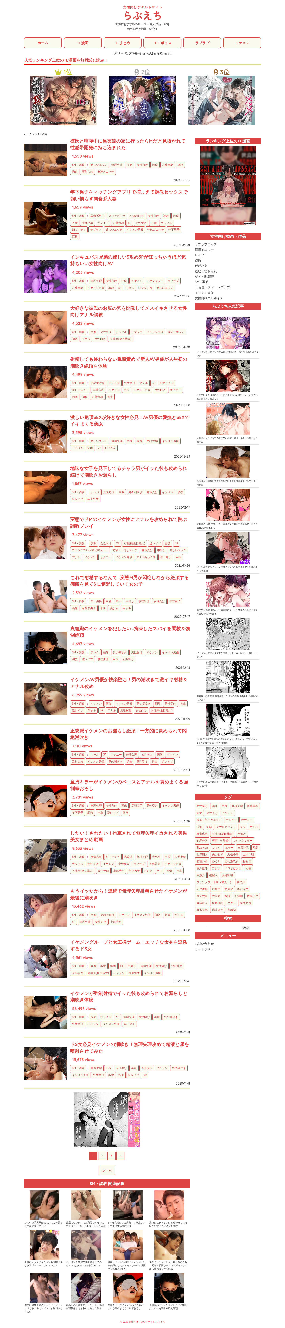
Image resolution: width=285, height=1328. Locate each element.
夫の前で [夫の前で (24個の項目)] (217, 854)
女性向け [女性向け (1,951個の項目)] (202, 806)
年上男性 (93, 499)
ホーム (42, 43)
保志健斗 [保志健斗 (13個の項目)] (202, 868)
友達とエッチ (105, 172)
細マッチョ (79, 230)
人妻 (75, 223)
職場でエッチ (204, 250)
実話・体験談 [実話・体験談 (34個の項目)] (220, 841)
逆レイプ (102, 223)
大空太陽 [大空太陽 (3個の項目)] (202, 896)
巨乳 (108, 601)
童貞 (125, 813)
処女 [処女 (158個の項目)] (199, 813)
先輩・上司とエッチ (124, 550)
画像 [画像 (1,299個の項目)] (215, 806)
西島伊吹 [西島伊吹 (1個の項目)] (252, 896)
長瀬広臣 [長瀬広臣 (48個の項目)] (202, 834)
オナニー (105, 557)
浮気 (129, 165)
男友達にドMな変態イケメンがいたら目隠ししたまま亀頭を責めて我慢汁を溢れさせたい (127, 1265)
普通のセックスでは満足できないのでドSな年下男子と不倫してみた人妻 (85, 1224)
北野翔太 (123, 864)
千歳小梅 (87, 223)
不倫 (154, 223)
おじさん (110, 448)
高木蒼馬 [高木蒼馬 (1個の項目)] (202, 910)
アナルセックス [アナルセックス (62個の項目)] (226, 827)
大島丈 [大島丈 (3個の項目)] (216, 896)
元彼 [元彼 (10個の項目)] (248, 868)
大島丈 (156, 857)
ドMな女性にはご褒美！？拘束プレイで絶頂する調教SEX (126, 1224)
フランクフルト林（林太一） (90, 550)
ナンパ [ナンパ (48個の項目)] (254, 827)
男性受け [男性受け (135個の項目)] (212, 813)
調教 (180, 165)
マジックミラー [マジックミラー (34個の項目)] (242, 841)
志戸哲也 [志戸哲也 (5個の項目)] (202, 889)
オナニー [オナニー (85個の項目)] (246, 820)
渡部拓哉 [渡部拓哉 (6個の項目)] (227, 875)
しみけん (77, 448)
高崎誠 (128, 857)
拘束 (75, 172)
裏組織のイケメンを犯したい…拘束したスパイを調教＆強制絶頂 (169, 1307)
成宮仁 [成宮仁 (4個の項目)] (216, 889)
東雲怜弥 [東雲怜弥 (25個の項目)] (243, 848)
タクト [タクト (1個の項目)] (231, 903)
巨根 (75, 237)
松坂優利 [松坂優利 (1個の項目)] (217, 903)
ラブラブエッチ (206, 244)
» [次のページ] (120, 1156)
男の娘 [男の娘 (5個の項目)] (241, 882)
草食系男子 (97, 216)
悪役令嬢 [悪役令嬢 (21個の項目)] (232, 854)
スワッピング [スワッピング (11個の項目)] (233, 868)
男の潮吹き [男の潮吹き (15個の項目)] (231, 861)
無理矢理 (117, 165)
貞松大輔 (152, 441)
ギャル (144, 383)
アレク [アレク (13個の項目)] (216, 868)
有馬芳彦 (154, 864)
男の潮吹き (97, 383)
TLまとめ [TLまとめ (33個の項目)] (202, 848)
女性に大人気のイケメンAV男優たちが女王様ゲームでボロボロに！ (44, 1264)
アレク (95, 653)
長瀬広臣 (136, 806)
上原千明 (118, 871)
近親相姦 (201, 266)
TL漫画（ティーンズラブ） (214, 288)
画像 (155, 165)
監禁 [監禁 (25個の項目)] (256, 848)
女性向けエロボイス (209, 298)
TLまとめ (122, 43)
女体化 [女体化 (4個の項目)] (229, 889)
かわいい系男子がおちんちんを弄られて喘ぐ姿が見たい (44, 1224)
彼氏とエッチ (176, 332)
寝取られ (87, 172)
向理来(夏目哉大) (120, 339)
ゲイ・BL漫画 (204, 277)
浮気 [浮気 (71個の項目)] (199, 827)
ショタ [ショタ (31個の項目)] (216, 848)
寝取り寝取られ (206, 271)
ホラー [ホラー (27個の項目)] (229, 848)
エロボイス (162, 43)
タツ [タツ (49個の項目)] (243, 827)
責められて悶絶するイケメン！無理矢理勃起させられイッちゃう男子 (85, 1307)
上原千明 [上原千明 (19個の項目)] (248, 854)
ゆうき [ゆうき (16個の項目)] (216, 861)
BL (122, 966)
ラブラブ (202, 43)
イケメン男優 (135, 230)
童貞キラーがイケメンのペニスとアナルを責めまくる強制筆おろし (127, 1307)
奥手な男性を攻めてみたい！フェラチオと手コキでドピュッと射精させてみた (44, 1309)
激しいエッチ (99, 165)
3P (129, 223)
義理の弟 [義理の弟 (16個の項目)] (202, 861)
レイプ (199, 255)
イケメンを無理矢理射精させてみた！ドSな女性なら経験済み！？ (84, 1264)
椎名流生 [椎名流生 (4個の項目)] (242, 889)
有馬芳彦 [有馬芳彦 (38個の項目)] (202, 841)
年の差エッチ (155, 230)
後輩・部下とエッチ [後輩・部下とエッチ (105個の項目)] (209, 820)
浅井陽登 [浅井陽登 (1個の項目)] (217, 910)
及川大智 (77, 761)
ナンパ (95, 492)
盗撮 (198, 261)
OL (117, 543)
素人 (118, 601)
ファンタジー (155, 281)
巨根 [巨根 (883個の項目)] (224, 806)
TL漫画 (82, 43)
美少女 (114, 608)
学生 (103, 608)
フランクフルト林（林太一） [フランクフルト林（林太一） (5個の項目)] (215, 882)
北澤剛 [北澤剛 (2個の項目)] (239, 896)
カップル (166, 223)
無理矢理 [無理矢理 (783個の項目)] (237, 806)
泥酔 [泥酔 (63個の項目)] (209, 827)
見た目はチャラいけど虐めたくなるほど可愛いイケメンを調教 (168, 1224)
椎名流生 (134, 973)
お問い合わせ (204, 944)
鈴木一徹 (103, 871)
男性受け (141, 223)
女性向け (142, 165)
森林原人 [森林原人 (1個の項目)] (202, 903)
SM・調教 (78, 165)
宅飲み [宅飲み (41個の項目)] (242, 834)
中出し (130, 288)
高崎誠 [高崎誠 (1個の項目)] (231, 910)
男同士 (132, 966)
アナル (86, 339)
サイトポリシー (206, 949)
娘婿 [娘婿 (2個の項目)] (227, 896)
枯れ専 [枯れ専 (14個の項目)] (247, 861)
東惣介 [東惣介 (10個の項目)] (201, 875)
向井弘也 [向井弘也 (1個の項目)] (245, 903)
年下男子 (174, 230)
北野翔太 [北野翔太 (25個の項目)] (202, 854)
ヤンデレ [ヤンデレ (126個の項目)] (227, 813)
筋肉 (90, 448)
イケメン (242, 43)
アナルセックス (146, 557)
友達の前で (136, 216)
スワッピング (117, 216)
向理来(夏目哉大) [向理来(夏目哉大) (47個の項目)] (222, 834)
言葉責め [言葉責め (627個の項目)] (252, 806)
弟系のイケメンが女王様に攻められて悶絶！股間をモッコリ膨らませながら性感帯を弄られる (168, 1265)
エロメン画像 (204, 293)
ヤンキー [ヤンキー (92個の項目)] (231, 820)
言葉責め (167, 165)
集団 (113, 966)
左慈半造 (180, 857)
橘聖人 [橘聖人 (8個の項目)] (213, 875)
